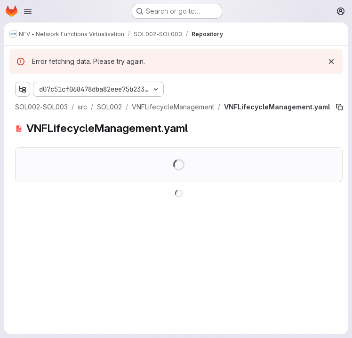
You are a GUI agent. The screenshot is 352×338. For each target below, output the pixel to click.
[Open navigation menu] (27, 11)
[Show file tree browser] (22, 89)
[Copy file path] (339, 107)
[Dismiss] (331, 61)
